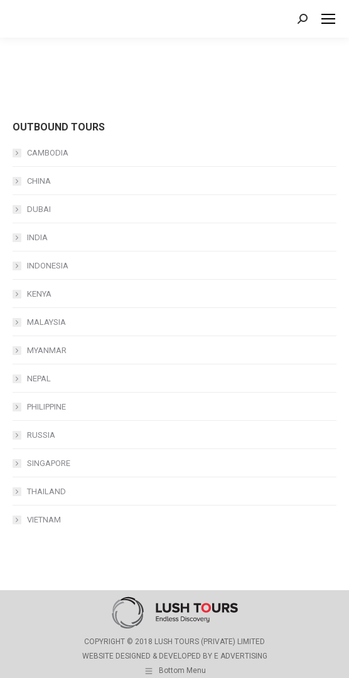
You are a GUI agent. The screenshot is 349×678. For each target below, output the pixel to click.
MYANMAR (47, 350)
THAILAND (46, 491)
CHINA (39, 181)
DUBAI (39, 209)
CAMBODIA (47, 152)
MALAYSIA (46, 322)
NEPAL (39, 378)
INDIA (37, 237)
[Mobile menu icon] (328, 19)
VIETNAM (44, 519)
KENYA (39, 294)
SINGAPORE (48, 463)
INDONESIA (47, 265)
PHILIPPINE (46, 406)
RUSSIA (41, 435)
